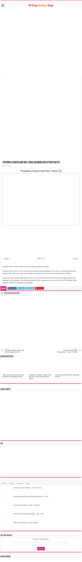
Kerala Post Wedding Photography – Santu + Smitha (66, 270)
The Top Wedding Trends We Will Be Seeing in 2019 (16, 270)
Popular (11, 403)
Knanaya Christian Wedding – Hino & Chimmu (27, 407)
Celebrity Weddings (12, 212)
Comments (20, 403)
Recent (4, 403)
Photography (7, 85)
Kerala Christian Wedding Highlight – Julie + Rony (28, 433)
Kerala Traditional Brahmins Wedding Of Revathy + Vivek (30, 416)
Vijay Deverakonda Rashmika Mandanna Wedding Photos (13, 295)
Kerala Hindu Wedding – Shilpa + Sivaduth (26, 425)
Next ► (75, 178)
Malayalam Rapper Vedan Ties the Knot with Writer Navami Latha (40, 296)
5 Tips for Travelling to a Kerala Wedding (25, 442)
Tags (27, 403)
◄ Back (6, 178)
